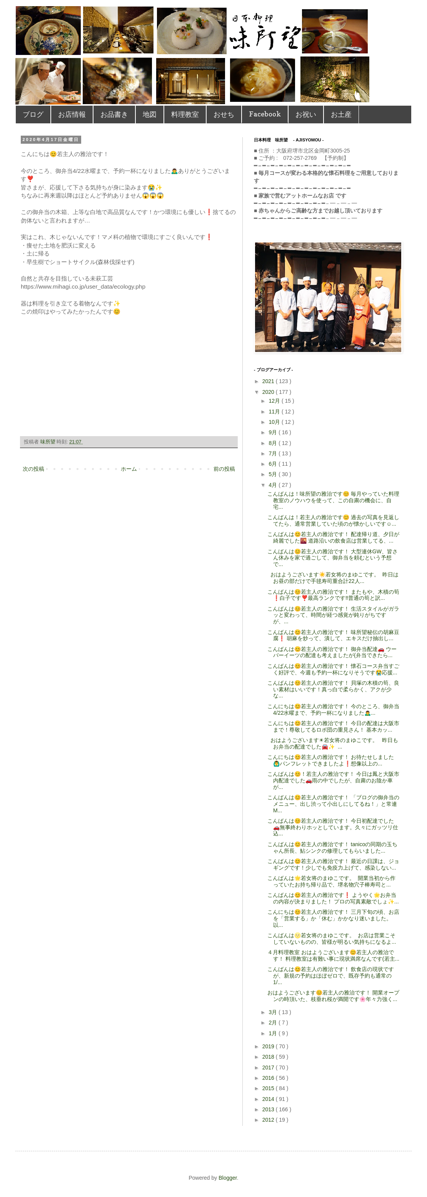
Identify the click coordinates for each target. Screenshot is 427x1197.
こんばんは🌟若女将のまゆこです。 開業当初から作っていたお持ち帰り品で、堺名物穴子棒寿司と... (331, 881)
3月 (274, 1012)
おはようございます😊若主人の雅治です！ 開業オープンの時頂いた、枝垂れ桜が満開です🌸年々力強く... (333, 995)
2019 (269, 1046)
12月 (275, 401)
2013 (269, 1109)
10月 (275, 422)
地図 (150, 114)
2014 (269, 1099)
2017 (269, 1067)
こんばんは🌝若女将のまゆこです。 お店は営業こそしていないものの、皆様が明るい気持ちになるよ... (331, 938)
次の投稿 (33, 469)
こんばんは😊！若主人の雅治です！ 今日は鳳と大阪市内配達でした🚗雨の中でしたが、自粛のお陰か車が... (333, 780)
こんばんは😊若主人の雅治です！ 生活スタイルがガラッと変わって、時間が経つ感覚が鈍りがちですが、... (333, 615)
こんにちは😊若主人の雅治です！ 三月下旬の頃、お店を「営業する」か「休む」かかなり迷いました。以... (333, 918)
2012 (269, 1120)
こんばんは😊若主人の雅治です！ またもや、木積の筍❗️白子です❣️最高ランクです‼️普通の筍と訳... (333, 595)
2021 (269, 381)
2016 (269, 1078)
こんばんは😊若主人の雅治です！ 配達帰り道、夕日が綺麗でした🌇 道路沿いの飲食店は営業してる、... (333, 537)
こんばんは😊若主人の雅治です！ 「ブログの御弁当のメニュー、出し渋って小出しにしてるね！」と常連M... (333, 803)
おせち (224, 114)
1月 (274, 1033)
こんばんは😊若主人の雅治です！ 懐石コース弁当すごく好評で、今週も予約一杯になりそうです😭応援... (333, 669)
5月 (274, 474)
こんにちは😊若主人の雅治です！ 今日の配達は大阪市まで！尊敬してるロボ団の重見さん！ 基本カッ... (333, 726)
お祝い (305, 114)
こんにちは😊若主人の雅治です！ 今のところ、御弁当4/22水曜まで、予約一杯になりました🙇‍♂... (333, 709)
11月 (275, 411)
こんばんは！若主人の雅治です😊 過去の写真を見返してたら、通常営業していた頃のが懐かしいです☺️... (333, 520)
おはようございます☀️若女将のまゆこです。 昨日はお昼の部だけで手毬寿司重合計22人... (333, 577)
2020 (269, 392)
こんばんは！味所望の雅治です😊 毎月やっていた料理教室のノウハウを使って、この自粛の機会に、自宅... (333, 500)
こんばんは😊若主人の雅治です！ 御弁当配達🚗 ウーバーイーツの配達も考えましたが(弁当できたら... (332, 652)
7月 (274, 453)
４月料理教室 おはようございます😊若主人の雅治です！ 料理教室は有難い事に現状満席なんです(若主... (333, 955)
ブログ (33, 114)
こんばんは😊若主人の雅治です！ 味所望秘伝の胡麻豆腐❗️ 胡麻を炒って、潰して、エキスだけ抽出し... (333, 635)
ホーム (129, 469)
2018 (269, 1057)
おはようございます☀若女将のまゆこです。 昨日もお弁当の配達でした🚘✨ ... (332, 743)
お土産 (341, 114)
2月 (274, 1022)
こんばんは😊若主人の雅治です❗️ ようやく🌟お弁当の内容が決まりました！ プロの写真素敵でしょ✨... (333, 898)
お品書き (114, 114)
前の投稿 (224, 469)
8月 (274, 443)
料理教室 (185, 114)
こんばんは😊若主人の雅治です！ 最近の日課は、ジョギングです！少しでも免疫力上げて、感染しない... (333, 864)
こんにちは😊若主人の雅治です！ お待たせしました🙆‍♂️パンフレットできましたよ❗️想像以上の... (330, 760)
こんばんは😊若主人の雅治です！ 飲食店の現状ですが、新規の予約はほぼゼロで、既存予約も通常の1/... (330, 975)
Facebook (265, 114)
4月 (274, 485)
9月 (274, 432)
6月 (274, 464)
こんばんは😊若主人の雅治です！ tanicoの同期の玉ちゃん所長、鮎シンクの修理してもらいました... (332, 847)
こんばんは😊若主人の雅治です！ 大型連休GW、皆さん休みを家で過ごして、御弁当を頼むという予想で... (332, 558)
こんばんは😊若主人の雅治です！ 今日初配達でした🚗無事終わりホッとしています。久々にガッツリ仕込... (332, 827)
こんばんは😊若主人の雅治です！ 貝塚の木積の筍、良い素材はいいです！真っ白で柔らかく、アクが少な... (333, 689)
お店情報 (72, 114)
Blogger (228, 1178)
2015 (269, 1088)
